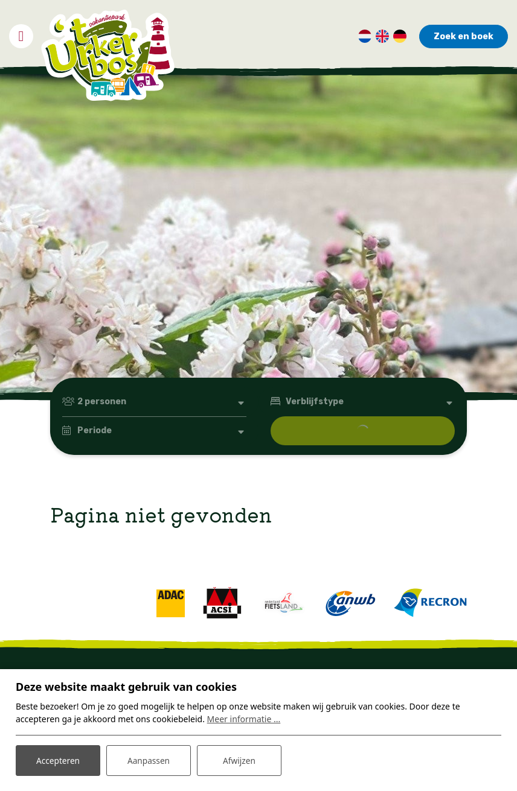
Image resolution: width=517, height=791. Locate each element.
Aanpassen (148, 760)
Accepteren (58, 760)
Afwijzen (238, 760)
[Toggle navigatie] (21, 34)
